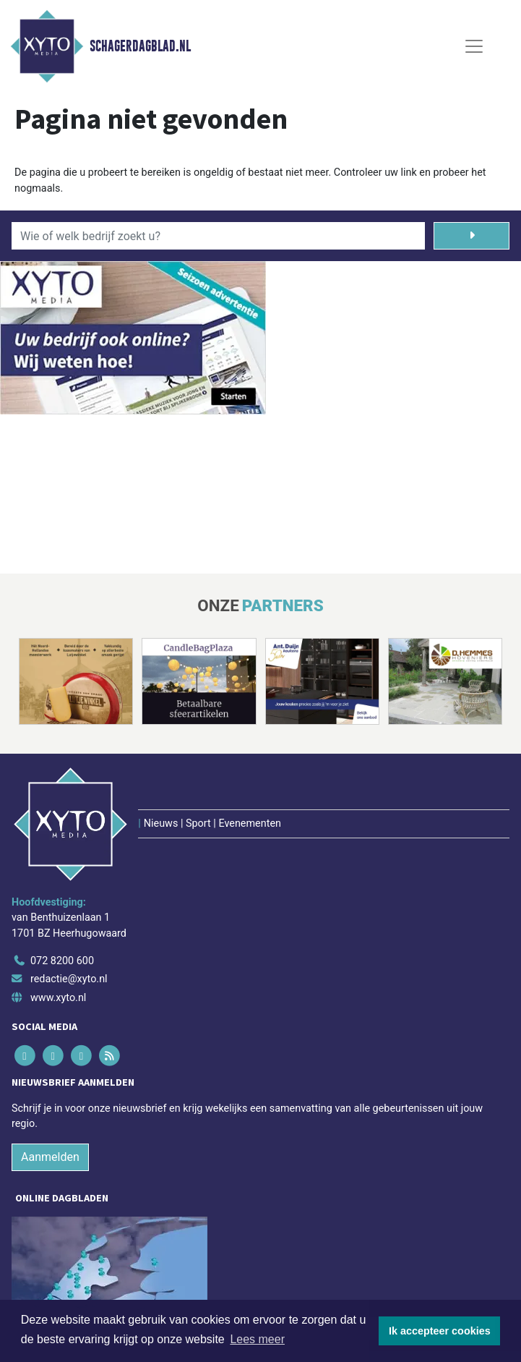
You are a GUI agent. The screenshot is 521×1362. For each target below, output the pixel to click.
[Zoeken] (471, 236)
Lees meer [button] (257, 1339)
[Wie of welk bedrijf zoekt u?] (218, 236)
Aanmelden (50, 1157)
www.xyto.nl (58, 998)
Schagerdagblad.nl (140, 46)
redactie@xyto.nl (69, 979)
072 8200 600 (62, 961)
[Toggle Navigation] (474, 46)
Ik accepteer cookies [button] (440, 1331)
